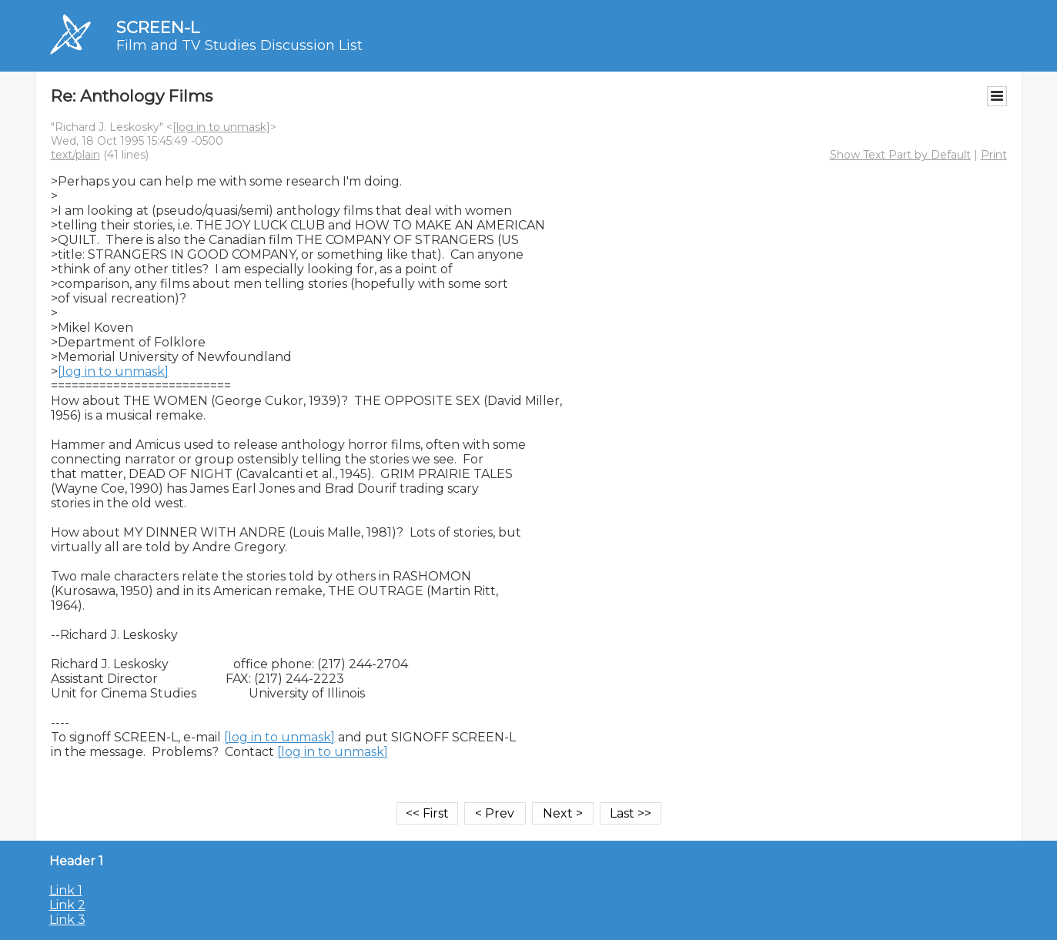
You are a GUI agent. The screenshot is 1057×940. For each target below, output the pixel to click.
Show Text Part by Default (900, 155)
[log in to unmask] (221, 127)
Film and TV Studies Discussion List (239, 45)
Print (994, 155)
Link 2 (67, 905)
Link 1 (65, 890)
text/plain (75, 155)
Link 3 (67, 919)
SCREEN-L (157, 27)
